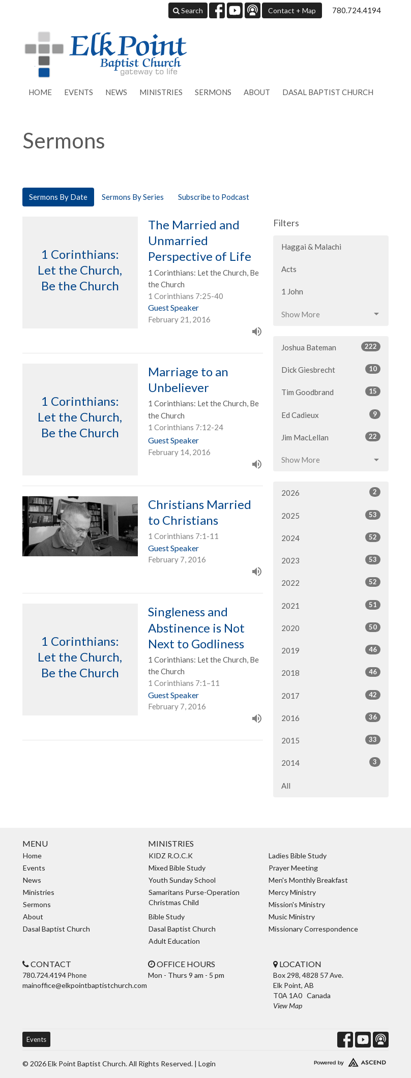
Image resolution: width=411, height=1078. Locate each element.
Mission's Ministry (297, 904)
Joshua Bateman (330, 347)
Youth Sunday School (182, 880)
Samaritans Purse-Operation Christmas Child (194, 897)
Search (188, 10)
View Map (287, 1005)
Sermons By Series (133, 196)
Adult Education (174, 941)
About (257, 92)
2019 (330, 650)
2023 (330, 560)
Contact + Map (292, 10)
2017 (330, 695)
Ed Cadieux (330, 414)
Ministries (161, 92)
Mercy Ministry (292, 892)
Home (40, 92)
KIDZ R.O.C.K (171, 855)
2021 (330, 605)
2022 (330, 582)
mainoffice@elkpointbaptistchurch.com (84, 985)
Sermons (213, 92)
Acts (289, 269)
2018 (330, 672)
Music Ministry (292, 916)
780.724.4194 (356, 10)
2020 (330, 627)
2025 (330, 515)
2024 (330, 537)
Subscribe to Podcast (213, 196)
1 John (292, 291)
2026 (330, 492)
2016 (330, 717)
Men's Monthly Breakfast (308, 880)
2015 (330, 740)
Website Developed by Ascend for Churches (331, 1060)
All (285, 785)
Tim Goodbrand (330, 391)
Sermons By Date (58, 196)
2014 (330, 762)
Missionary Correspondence (313, 928)
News (116, 92)
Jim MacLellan (330, 437)
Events (78, 92)
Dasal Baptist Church (327, 92)
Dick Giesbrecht (330, 369)
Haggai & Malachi (311, 246)
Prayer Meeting (293, 867)
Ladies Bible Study (298, 855)
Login (207, 1063)
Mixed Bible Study (177, 867)
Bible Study (167, 916)
